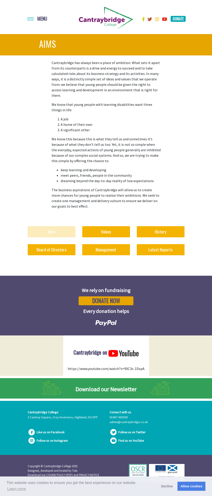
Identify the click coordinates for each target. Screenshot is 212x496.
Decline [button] (167, 486)
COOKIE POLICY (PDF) (59, 475)
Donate (178, 19)
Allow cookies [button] (191, 486)
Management (106, 249)
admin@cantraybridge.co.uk (129, 422)
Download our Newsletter (106, 389)
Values (106, 231)
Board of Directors (52, 249)
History (161, 231)
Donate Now (106, 301)
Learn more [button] (16, 489)
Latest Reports (160, 249)
